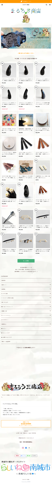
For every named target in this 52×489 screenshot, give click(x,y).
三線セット (3, 285)
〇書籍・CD (4, 311)
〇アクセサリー (5, 319)
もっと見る (26, 261)
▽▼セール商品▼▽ (6, 341)
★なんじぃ (3, 328)
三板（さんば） (5, 302)
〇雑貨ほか (3, 324)
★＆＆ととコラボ (5, 333)
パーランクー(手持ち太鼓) (7, 298)
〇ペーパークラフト (6, 315)
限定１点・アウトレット (7, 306)
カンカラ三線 (4, 293)
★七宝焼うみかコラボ (6, 337)
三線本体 (3, 280)
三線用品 (3, 289)
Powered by (26, 481)
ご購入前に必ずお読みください (26, 53)
